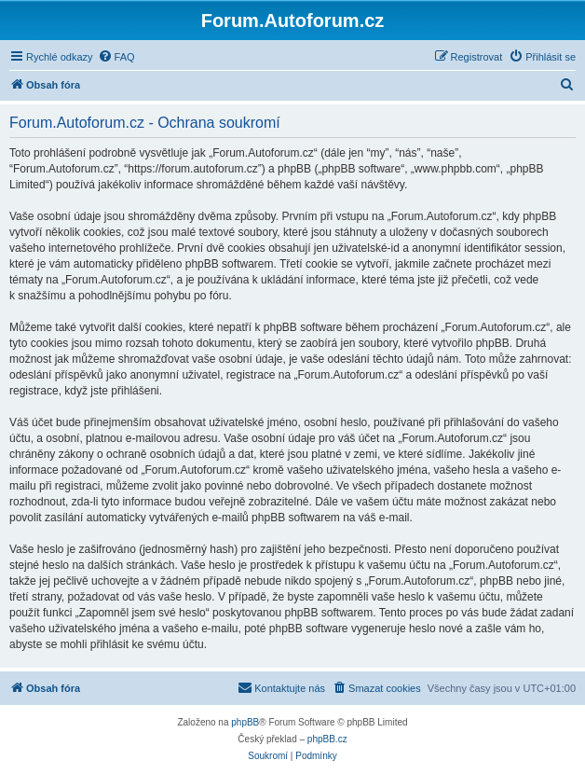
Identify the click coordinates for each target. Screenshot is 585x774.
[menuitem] (116, 57)
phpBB (245, 722)
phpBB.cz (327, 739)
